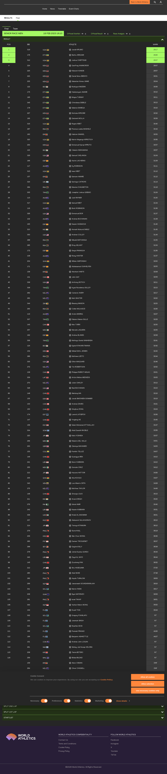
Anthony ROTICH (78, 282)
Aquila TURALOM (78, 578)
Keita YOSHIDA (77, 436)
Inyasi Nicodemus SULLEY (81, 288)
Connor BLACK (77, 673)
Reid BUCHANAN (78, 388)
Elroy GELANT (77, 245)
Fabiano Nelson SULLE (80, 319)
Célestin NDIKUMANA (80, 150)
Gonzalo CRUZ (77, 467)
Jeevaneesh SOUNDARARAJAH (83, 584)
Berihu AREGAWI (78, 55)
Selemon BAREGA (78, 108)
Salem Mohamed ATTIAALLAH (83, 425)
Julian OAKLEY (77, 383)
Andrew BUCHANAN (79, 219)
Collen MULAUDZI (78, 309)
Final (18, 18)
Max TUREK (76, 325)
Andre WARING (77, 314)
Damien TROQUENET (80, 541)
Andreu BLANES (78, 335)
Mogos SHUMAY (78, 684)
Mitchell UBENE (77, 679)
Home (44, 9)
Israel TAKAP (76, 599)
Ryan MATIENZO (78, 594)
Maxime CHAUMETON (80, 187)
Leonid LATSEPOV (78, 414)
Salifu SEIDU (76, 689)
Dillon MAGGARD (78, 362)
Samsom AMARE (78, 177)
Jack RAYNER (77, 198)
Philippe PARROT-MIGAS (81, 372)
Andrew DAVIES (77, 404)
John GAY (75, 277)
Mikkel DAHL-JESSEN (79, 351)
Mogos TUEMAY (78, 97)
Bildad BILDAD (77, 658)
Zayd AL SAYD (77, 557)
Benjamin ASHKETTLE (80, 637)
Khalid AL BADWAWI (79, 515)
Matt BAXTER (77, 298)
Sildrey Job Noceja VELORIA (82, 647)
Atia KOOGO (77, 478)
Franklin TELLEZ (78, 452)
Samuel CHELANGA (79, 155)
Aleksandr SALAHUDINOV (81, 520)
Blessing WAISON (78, 303)
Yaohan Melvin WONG (80, 605)
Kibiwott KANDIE (78, 71)
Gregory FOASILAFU (79, 615)
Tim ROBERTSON (78, 367)
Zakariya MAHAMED (79, 446)
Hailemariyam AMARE (79, 92)
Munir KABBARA (78, 462)
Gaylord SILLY (77, 547)
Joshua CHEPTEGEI (79, 60)
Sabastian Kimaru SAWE (80, 81)
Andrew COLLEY (78, 235)
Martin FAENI (76, 589)
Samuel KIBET (77, 203)
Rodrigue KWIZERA (79, 87)
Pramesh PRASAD (78, 631)
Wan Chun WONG (78, 536)
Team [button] (15, 28)
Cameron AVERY (78, 293)
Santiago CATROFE (79, 182)
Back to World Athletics (139, 2)
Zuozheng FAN (77, 562)
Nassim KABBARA (78, 510)
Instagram (115, 744)
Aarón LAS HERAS (78, 161)
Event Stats (74, 9)
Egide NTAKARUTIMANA (81, 346)
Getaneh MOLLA (78, 118)
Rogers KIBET (77, 124)
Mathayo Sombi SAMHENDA (82, 340)
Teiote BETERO (77, 652)
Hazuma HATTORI (78, 473)
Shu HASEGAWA (78, 568)
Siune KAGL (76, 531)
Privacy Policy (63, 751)
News (52, 9)
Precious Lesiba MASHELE (81, 129)
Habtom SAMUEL (78, 134)
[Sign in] (161, 2)
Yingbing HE (76, 420)
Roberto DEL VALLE (79, 441)
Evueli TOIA (76, 610)
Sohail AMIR (76, 504)
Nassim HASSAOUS (79, 224)
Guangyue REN (77, 457)
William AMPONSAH (79, 261)
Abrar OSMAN (77, 663)
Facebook (115, 740)
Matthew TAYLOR (78, 488)
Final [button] (6, 28)
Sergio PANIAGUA (78, 251)
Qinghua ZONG (77, 409)
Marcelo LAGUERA (78, 330)
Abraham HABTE (78, 272)
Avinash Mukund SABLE (80, 229)
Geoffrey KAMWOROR (80, 66)
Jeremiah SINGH (78, 621)
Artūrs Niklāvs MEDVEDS (81, 377)
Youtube (114, 751)
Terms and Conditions (67, 744)
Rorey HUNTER (77, 256)
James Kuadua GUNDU (80, 552)
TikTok (113, 755)
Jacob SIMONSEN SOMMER (82, 399)
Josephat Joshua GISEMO (81, 192)
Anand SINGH (77, 499)
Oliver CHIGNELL (78, 668)
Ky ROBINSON (77, 166)
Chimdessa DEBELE (79, 103)
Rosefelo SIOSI (77, 626)
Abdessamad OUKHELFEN (81, 266)
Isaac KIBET (76, 171)
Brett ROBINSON (78, 208)
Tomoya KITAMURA (79, 525)
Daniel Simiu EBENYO (79, 76)
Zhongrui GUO (77, 494)
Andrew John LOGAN (80, 642)
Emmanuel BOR (77, 214)
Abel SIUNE (76, 573)
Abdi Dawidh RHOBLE (80, 430)
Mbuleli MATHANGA (79, 240)
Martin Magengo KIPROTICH (82, 140)
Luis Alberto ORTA (78, 483)
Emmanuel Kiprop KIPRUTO (82, 145)
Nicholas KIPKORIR (78, 113)
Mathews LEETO (78, 356)
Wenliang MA (76, 393)
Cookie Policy (64, 747)
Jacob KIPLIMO (77, 50)
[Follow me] (70, 49)
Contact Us (63, 740)
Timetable (62, 9)
